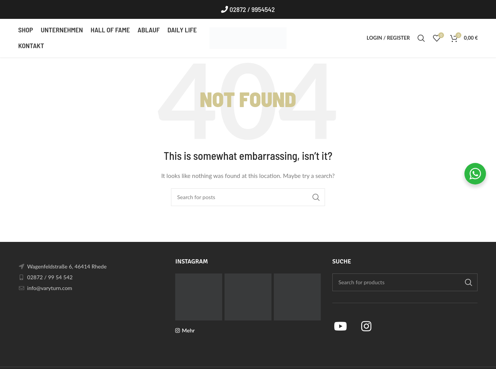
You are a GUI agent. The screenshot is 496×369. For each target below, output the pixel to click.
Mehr (188, 330)
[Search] (421, 38)
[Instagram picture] (198, 297)
